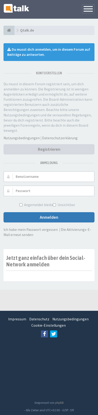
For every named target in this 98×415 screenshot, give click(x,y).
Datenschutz (39, 319)
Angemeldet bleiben (39, 205)
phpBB (59, 403)
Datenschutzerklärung (60, 138)
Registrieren (49, 149)
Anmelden (49, 217)
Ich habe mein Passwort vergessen (31, 229)
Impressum (17, 319)
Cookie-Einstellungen (48, 325)
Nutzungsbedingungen (22, 138)
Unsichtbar (66, 205)
